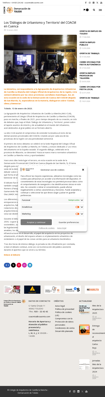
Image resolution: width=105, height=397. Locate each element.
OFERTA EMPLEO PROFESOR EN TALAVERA (87, 75)
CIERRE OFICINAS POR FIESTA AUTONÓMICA (90, 63)
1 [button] (35, 81)
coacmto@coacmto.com (34, 2)
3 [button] (45, 81)
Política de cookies (47, 228)
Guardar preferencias (69, 222)
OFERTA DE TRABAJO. (90, 53)
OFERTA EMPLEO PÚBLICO (87, 43)
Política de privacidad (64, 309)
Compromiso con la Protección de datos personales (64, 321)
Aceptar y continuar (36, 222)
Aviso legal (61, 228)
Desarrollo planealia (64, 331)
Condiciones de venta (64, 328)
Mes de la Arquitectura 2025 (97, 309)
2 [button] (40, 81)
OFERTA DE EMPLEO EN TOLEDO (90, 32)
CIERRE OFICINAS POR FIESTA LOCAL (90, 88)
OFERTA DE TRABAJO (89, 97)
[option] (40, 59)
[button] (83, 169)
